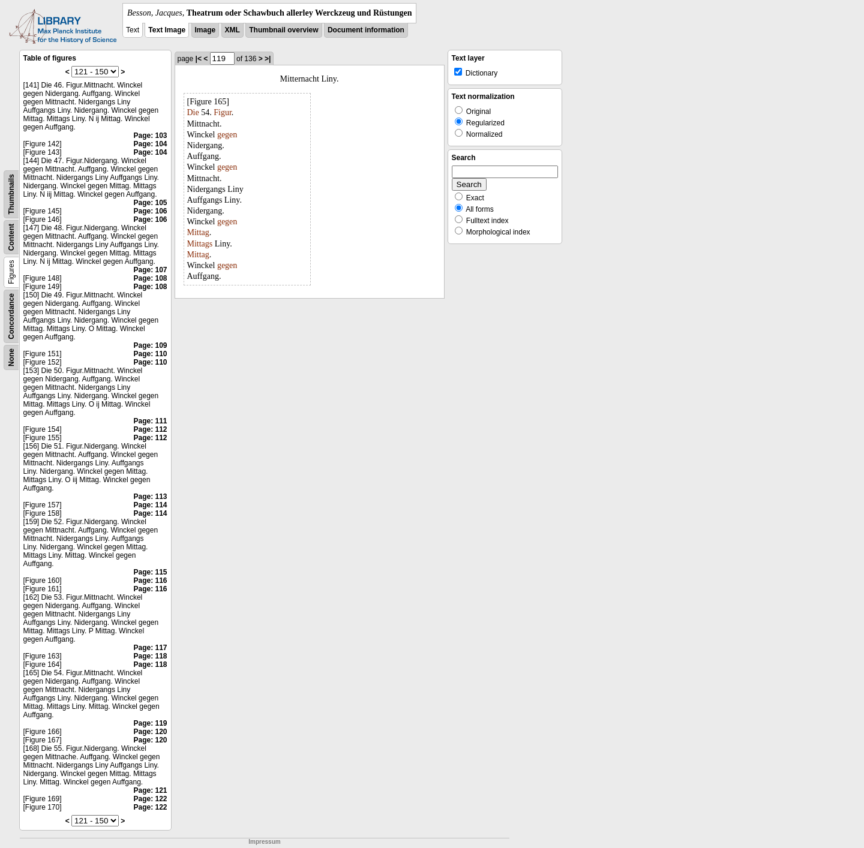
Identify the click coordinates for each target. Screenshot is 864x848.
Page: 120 (150, 731)
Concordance (11, 316)
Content (11, 237)
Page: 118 (150, 656)
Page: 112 (150, 429)
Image (205, 30)
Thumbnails (11, 194)
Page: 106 (150, 211)
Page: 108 (150, 278)
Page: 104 (150, 144)
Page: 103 (150, 135)
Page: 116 (150, 580)
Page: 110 (150, 354)
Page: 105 (150, 203)
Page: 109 (150, 345)
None (11, 357)
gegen (227, 134)
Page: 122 (150, 799)
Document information (366, 30)
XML (232, 30)
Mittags (200, 243)
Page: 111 (150, 421)
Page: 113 (150, 496)
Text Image (166, 30)
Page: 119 (150, 723)
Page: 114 (150, 505)
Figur (223, 112)
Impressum (264, 841)
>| (268, 59)
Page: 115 (150, 572)
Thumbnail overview (283, 30)
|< (199, 59)
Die (193, 112)
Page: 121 (150, 790)
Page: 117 (150, 647)
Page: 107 (150, 270)
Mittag (198, 232)
